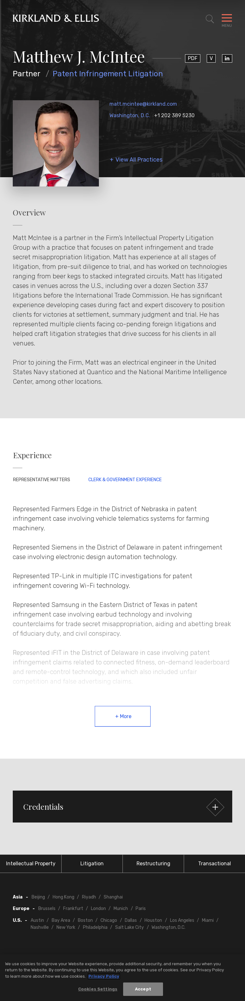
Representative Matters (41, 479)
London (98, 908)
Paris (141, 908)
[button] (122, 807)
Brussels (47, 908)
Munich (121, 908)
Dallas (131, 920)
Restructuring (153, 864)
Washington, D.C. (129, 115)
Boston (85, 920)
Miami (208, 920)
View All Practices (138, 159)
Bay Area (61, 920)
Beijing (38, 897)
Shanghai (113, 897)
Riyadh (89, 897)
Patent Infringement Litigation (108, 73)
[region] (122, 977)
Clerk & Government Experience (125, 479)
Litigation (92, 864)
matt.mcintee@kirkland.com (143, 104)
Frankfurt (73, 908)
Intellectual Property (31, 864)
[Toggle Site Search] (210, 19)
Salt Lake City (129, 927)
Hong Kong (63, 897)
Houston (153, 920)
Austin (37, 920)
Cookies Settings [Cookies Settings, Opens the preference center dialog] (97, 989)
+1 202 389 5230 (174, 115)
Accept (143, 989)
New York (65, 927)
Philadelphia (95, 927)
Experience (32, 455)
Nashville (40, 927)
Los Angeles (182, 920)
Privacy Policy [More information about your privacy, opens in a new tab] (103, 976)
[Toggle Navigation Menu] (226, 19)
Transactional (214, 864)
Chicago (108, 920)
